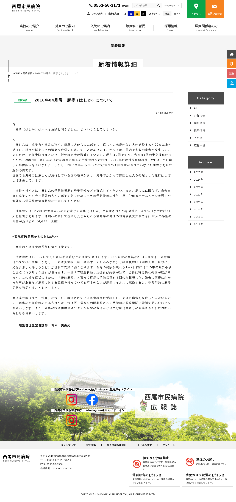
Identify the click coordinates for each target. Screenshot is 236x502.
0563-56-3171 (112, 5)
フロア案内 (97, 14)
